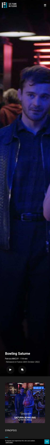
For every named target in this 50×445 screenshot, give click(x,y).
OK (47, 442)
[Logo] (9, 5)
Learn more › (9, 442)
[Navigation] (45, 5)
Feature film (20, 396)
